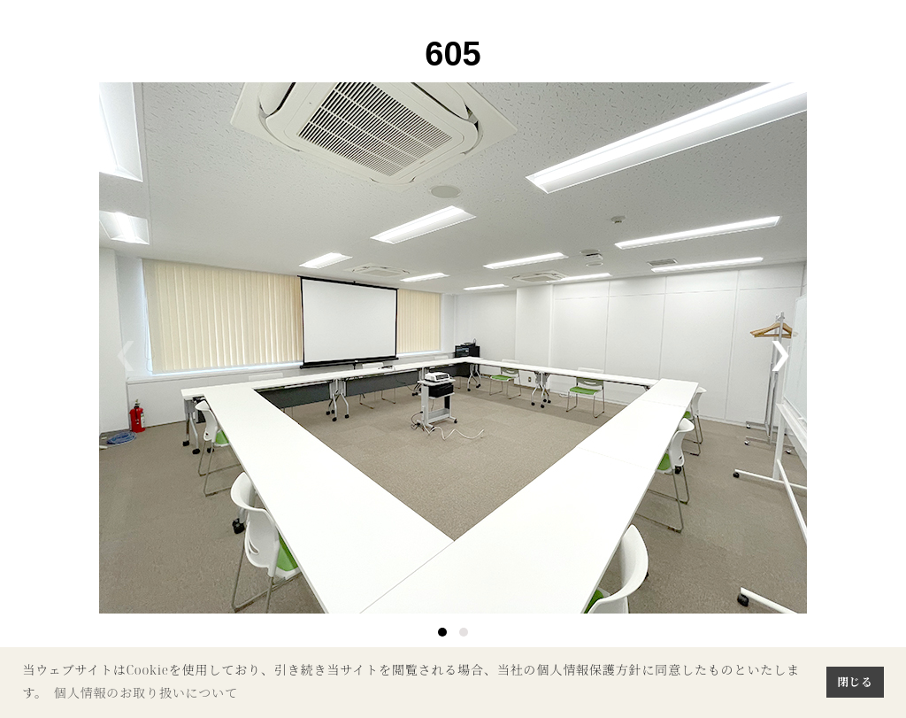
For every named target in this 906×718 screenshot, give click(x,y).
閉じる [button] (854, 682)
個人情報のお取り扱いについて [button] (146, 692)
